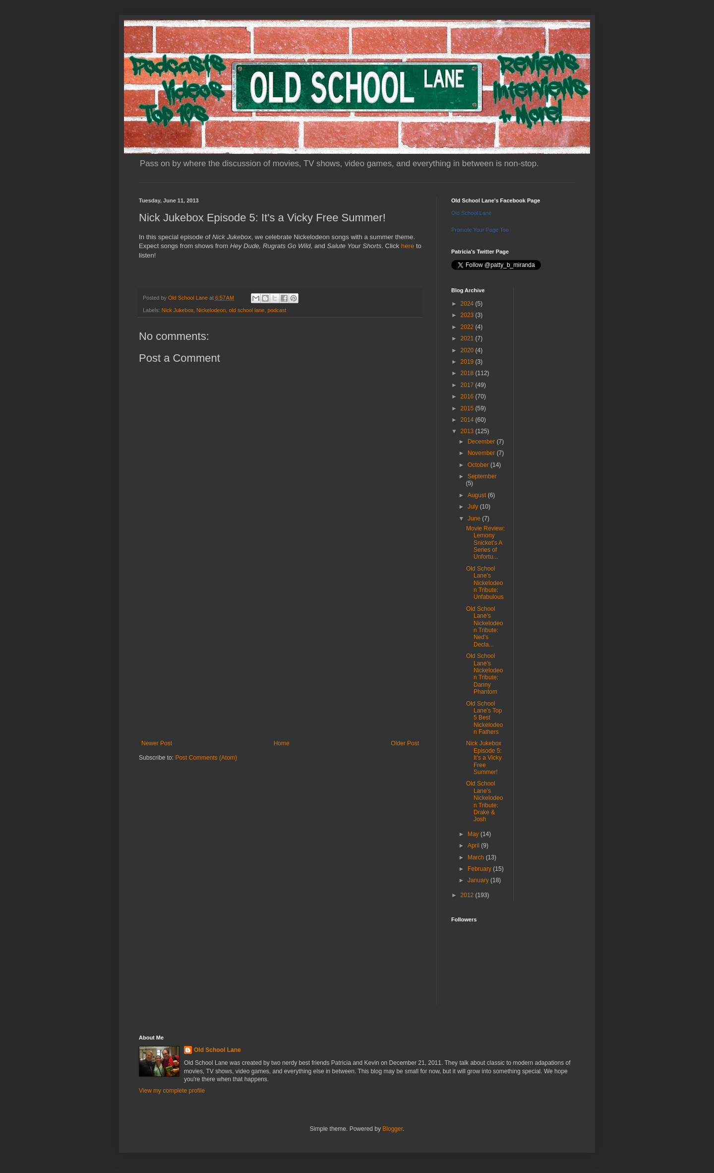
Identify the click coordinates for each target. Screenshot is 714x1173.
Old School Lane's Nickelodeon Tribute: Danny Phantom (484, 673)
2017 (468, 385)
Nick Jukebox (177, 310)
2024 (468, 303)
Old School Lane (471, 213)
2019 (468, 361)
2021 (468, 338)
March (477, 857)
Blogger (392, 1128)
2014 (468, 419)
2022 (468, 327)
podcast (277, 310)
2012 (468, 895)
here (407, 246)
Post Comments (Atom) (206, 757)
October (479, 464)
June (475, 518)
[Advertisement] (280, 657)
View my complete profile (172, 1090)
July (474, 506)
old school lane (246, 310)
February (480, 868)
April (474, 845)
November (482, 453)
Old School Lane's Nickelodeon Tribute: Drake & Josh (484, 801)
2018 (468, 373)
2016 (468, 396)
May (474, 834)
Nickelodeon (211, 310)
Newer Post (156, 743)
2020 (468, 350)
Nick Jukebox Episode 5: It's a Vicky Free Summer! (484, 758)
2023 (468, 315)
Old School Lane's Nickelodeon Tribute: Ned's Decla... (484, 626)
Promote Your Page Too (480, 230)
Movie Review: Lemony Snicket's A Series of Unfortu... (485, 543)
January (479, 880)
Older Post (405, 743)
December (482, 441)
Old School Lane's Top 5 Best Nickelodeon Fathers (484, 718)
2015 (468, 408)
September (482, 476)
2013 (468, 431)
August (478, 495)
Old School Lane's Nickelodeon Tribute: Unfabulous (485, 583)
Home (282, 743)
